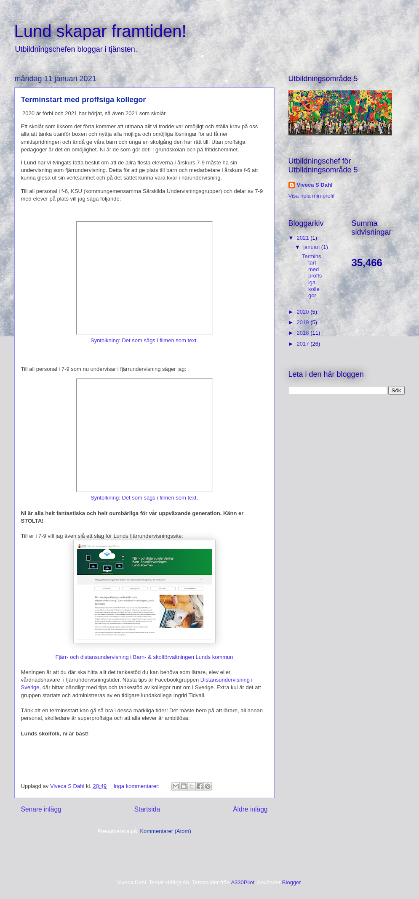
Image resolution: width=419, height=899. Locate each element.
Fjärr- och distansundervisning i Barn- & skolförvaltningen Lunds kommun (144, 657)
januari (312, 247)
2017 (304, 344)
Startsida (147, 809)
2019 (304, 322)
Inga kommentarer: (137, 786)
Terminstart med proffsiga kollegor (83, 99)
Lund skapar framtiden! (100, 31)
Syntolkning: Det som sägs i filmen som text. (144, 340)
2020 (304, 312)
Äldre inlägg (250, 809)
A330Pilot (242, 882)
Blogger (291, 882)
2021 (304, 238)
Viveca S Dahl (315, 185)
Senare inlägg (41, 809)
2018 (304, 333)
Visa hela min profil (311, 196)
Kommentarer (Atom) (165, 831)
